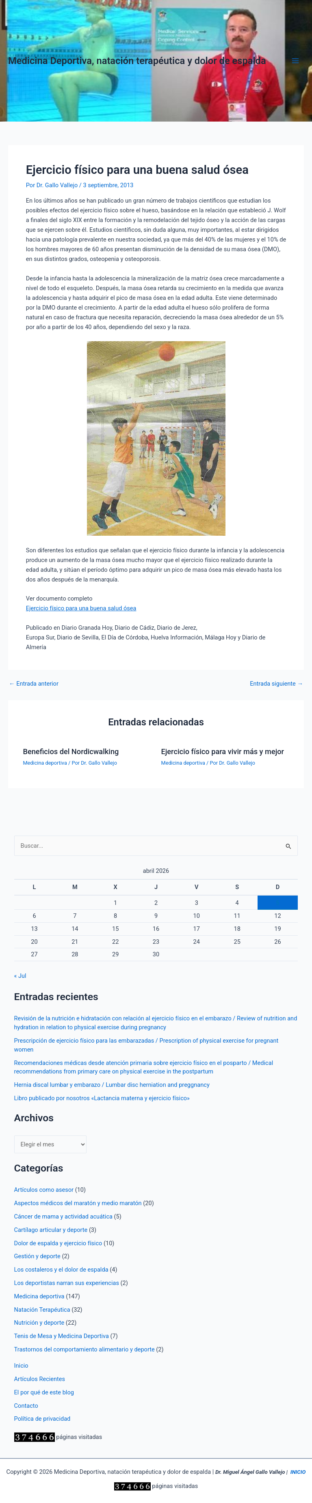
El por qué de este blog (44, 1392)
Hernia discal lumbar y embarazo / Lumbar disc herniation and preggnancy (112, 1084)
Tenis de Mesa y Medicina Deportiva (61, 1336)
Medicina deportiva (45, 763)
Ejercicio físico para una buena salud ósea (81, 608)
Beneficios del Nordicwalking (71, 751)
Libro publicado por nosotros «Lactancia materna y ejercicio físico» (102, 1098)
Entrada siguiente (276, 684)
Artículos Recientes (39, 1379)
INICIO (298, 1472)
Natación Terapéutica (42, 1309)
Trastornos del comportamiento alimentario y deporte (84, 1349)
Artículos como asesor (44, 1189)
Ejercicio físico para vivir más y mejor (222, 751)
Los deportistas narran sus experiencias (66, 1283)
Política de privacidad (42, 1418)
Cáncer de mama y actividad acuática (63, 1216)
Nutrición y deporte (39, 1322)
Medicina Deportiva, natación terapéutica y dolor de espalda (137, 60)
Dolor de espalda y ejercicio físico (58, 1243)
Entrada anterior (33, 684)
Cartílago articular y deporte (51, 1230)
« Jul (20, 975)
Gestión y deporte (37, 1256)
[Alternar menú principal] (295, 60)
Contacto (26, 1405)
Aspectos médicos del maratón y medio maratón (78, 1203)
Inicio (21, 1365)
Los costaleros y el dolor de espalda (61, 1269)
